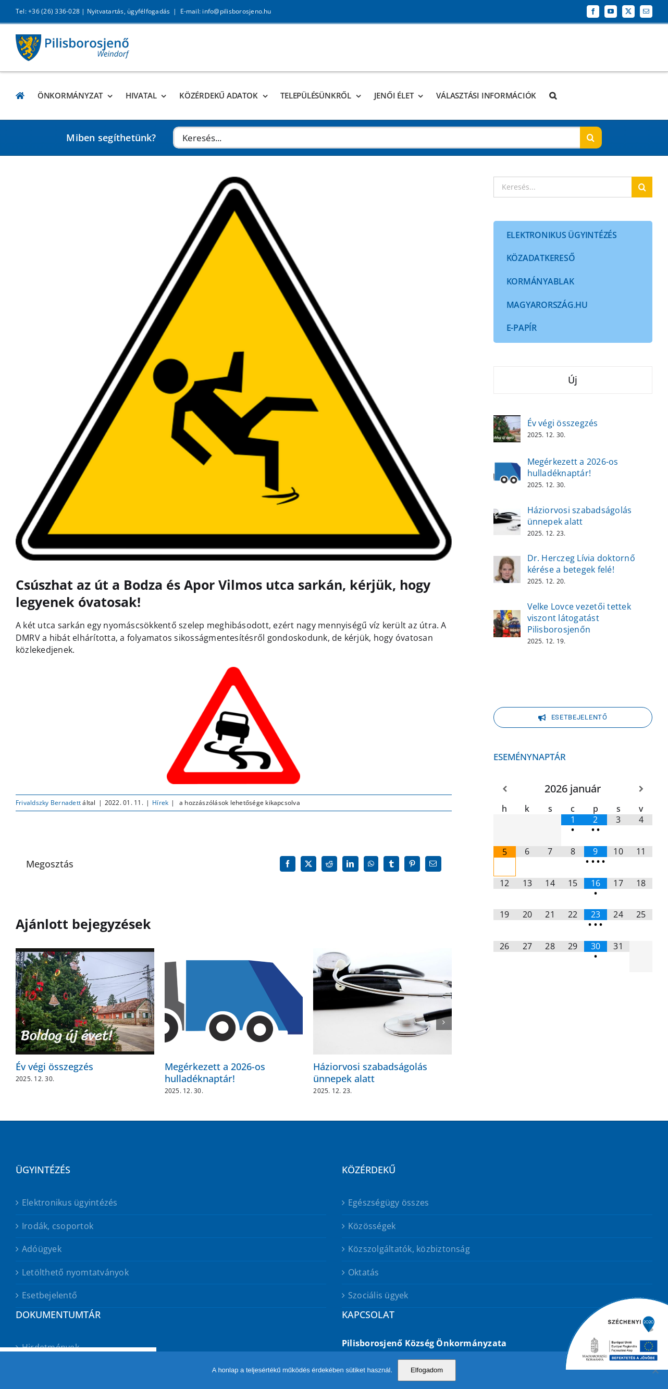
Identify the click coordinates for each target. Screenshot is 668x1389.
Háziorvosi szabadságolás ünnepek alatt (370, 1072)
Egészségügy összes (388, 1202)
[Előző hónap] (504, 789)
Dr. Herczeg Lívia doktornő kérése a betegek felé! (581, 563)
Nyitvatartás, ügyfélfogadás (128, 11)
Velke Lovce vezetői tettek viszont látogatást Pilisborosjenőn (579, 618)
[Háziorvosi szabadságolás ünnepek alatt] (507, 514)
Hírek (160, 802)
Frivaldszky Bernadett (48, 802)
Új (572, 380)
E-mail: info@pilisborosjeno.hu (225, 11)
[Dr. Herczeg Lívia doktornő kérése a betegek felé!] (507, 562)
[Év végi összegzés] (507, 422)
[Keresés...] (376, 137)
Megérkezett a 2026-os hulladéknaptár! (215, 1072)
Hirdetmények (50, 1347)
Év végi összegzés (54, 1066)
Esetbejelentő (49, 1295)
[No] (655, 1370)
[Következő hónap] (640, 789)
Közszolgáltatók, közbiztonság (409, 1249)
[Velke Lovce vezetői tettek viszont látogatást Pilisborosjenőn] (507, 617)
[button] (552, 95)
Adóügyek (41, 1249)
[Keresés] (591, 137)
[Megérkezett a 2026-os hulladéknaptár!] (507, 466)
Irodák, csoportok (57, 1226)
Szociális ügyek (378, 1295)
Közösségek (371, 1226)
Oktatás (363, 1272)
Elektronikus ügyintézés (70, 1202)
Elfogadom (427, 1370)
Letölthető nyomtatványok (75, 1272)
